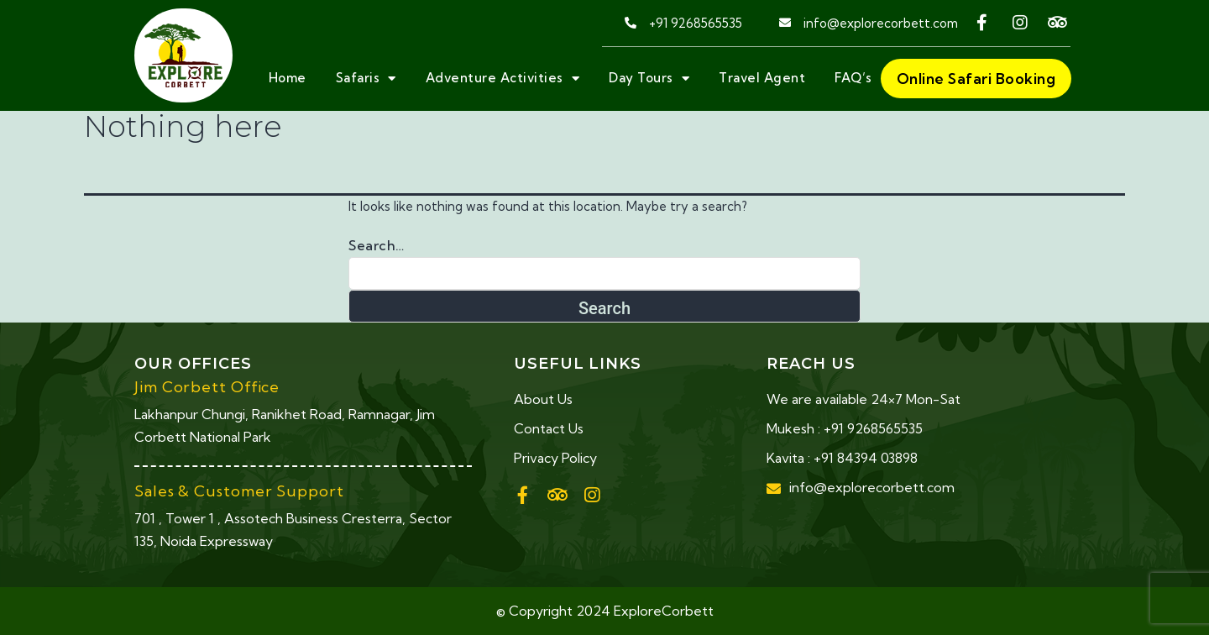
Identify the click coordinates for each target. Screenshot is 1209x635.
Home (287, 78)
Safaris (366, 78)
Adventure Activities (503, 78)
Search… (376, 245)
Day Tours (649, 78)
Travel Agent (762, 78)
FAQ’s (853, 78)
